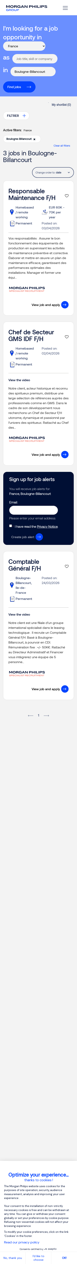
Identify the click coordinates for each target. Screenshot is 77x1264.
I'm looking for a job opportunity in (30, 32)
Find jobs (14, 87)
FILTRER (13, 115)
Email (13, 502)
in (5, 69)
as (6, 57)
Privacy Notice (47, 526)
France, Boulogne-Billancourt (30, 494)
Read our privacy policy (21, 1242)
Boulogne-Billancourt (21, 138)
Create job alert (22, 537)
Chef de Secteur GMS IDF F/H (31, 335)
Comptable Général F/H (24, 565)
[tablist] (62, 172)
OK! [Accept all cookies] (64, 1258)
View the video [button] (19, 380)
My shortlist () (61, 104)
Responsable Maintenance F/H (31, 194)
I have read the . (36, 526)
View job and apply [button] (46, 305)
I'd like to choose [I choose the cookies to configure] (38, 1258)
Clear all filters (62, 145)
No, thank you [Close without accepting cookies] (12, 1258)
